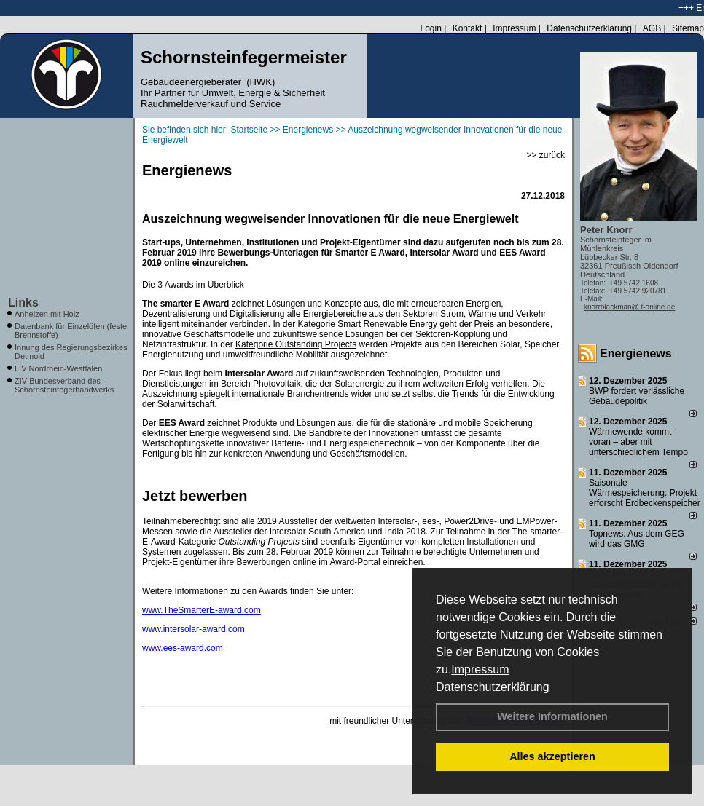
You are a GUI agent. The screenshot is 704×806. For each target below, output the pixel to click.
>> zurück (545, 155)
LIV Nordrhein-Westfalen (58, 368)
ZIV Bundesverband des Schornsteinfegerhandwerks (64, 385)
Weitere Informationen (552, 716)
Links (23, 302)
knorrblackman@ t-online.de (629, 307)
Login (430, 28)
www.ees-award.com (182, 648)
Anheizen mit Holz (47, 313)
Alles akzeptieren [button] (552, 756)
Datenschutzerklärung (492, 687)
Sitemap (688, 28)
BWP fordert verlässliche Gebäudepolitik (636, 396)
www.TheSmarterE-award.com (201, 610)
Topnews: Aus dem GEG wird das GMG (636, 539)
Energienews (636, 353)
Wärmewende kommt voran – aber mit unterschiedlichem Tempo (638, 442)
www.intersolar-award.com (193, 629)
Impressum (480, 669)
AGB (652, 28)
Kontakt (467, 28)
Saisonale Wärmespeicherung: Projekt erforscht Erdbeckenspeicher (644, 493)
